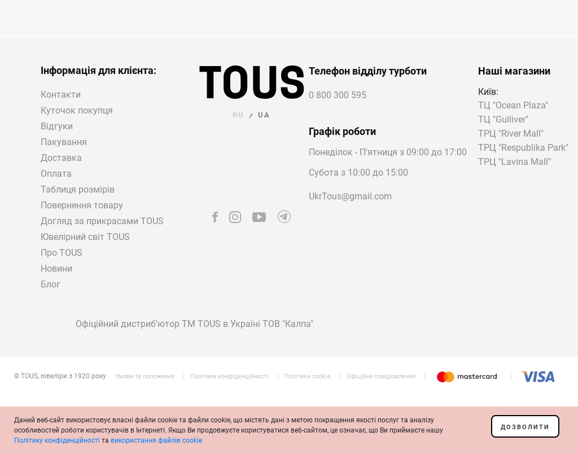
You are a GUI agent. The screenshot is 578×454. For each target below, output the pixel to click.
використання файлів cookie (156, 440)
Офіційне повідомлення (381, 376)
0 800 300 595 (337, 95)
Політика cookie (307, 376)
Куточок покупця (77, 110)
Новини (56, 268)
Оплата (56, 173)
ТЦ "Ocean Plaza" (513, 106)
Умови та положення (144, 376)
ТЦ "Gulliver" (503, 120)
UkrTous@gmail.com (350, 196)
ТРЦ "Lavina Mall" (514, 162)
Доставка (61, 157)
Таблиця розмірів (78, 189)
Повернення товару (82, 205)
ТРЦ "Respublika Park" (523, 148)
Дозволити (525, 427)
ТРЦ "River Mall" (511, 134)
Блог (50, 284)
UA (264, 115)
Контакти (61, 94)
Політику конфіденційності (57, 440)
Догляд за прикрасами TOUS (102, 221)
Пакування (64, 142)
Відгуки (57, 126)
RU (238, 115)
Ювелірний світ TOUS (85, 237)
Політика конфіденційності (229, 376)
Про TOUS (61, 252)
